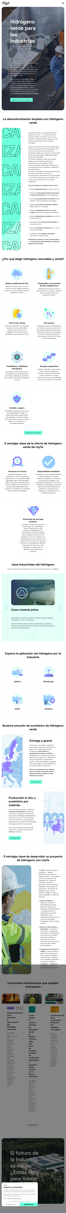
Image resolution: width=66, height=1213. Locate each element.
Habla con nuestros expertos (21, 100)
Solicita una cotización (33, 433)
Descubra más (35, 782)
